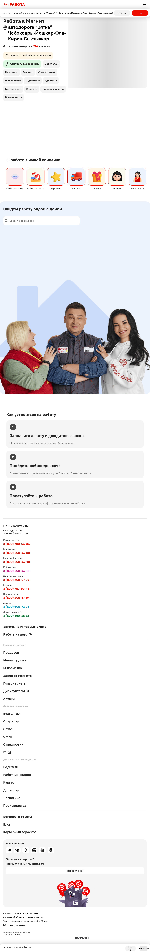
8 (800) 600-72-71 (16, 606)
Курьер (8, 782)
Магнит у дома (14, 660)
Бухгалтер (11, 714)
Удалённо (51, 80)
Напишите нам (75, 870)
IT (7, 752)
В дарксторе (13, 80)
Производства (14, 806)
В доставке (33, 80)
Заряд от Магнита (17, 676)
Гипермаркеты (14, 683)
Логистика (11, 798)
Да (140, 12)
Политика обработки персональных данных (23, 917)
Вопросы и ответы (17, 817)
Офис (7, 729)
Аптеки (9, 699)
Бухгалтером (13, 88)
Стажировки (13, 744)
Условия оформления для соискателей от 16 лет (25, 921)
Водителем (51, 63)
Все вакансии (13, 97)
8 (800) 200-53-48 (16, 562)
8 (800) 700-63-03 (16, 544)
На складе (11, 72)
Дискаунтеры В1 (16, 691)
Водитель (10, 767)
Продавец (11, 652)
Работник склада (17, 775)
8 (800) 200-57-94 (16, 597)
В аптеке (31, 88)
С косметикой (46, 72)
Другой (122, 12)
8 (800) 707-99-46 (16, 588)
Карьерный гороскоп (20, 832)
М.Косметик (12, 668)
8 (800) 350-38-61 (16, 615)
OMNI (7, 737)
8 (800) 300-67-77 (16, 580)
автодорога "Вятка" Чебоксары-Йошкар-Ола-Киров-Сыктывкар (37, 33)
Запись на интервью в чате (24, 627)
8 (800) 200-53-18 (16, 571)
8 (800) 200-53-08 (16, 553)
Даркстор (11, 790)
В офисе (28, 72)
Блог (7, 824)
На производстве (53, 88)
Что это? (130, 948)
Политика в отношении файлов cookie (20, 913)
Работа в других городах (14, 925)
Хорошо (143, 948)
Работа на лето (17, 634)
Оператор (11, 721)
